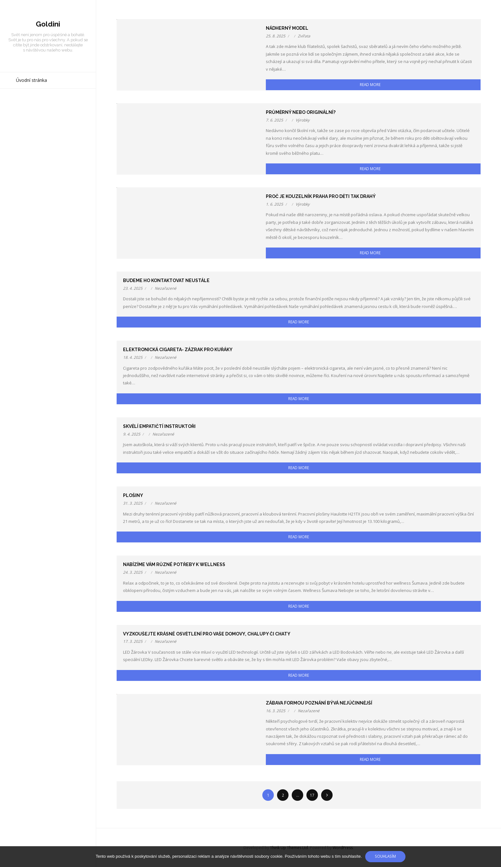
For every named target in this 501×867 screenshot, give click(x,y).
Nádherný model (287, 28)
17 (312, 795)
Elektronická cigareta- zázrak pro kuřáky (178, 349)
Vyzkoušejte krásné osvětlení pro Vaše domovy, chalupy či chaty (206, 633)
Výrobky (303, 120)
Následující (327, 795)
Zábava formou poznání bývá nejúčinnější (319, 702)
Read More (370, 84)
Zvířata (304, 36)
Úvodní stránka (31, 80)
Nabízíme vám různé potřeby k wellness (174, 564)
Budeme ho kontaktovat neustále (166, 280)
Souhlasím (385, 856)
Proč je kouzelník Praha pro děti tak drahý (321, 196)
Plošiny (133, 495)
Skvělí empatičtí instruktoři (159, 426)
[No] (493, 857)
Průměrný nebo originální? (300, 112)
